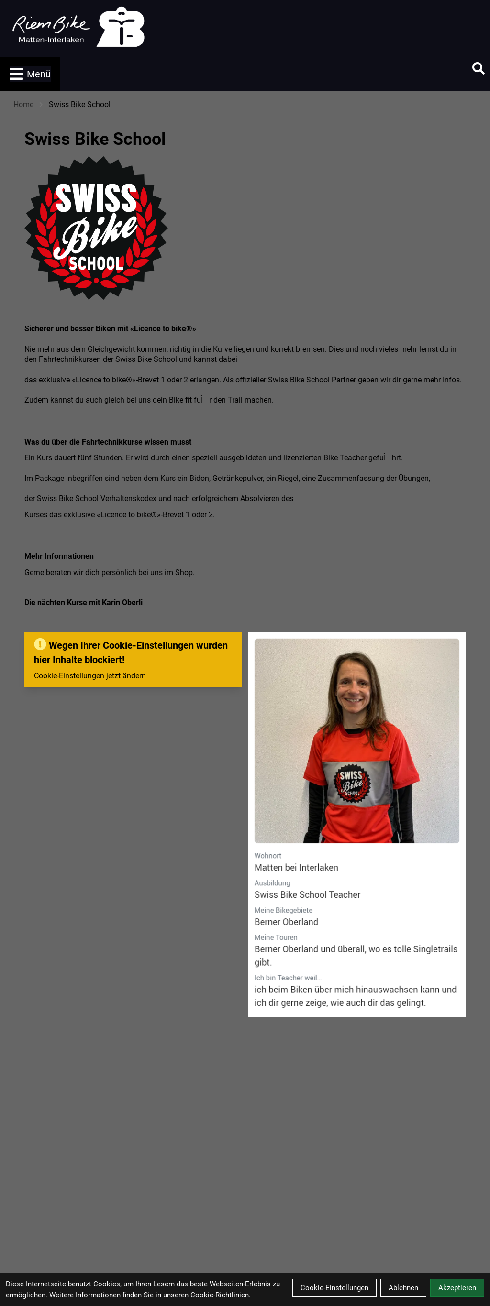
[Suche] (478, 68)
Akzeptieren (457, 1288)
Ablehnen (403, 1288)
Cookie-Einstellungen (334, 1288)
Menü (30, 74)
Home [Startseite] (23, 104)
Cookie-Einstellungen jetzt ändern (90, 675)
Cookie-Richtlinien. (220, 1295)
